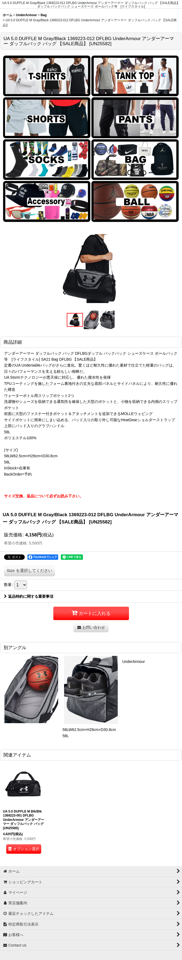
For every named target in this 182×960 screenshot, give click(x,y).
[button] (75, 320)
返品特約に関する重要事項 (28, 596)
